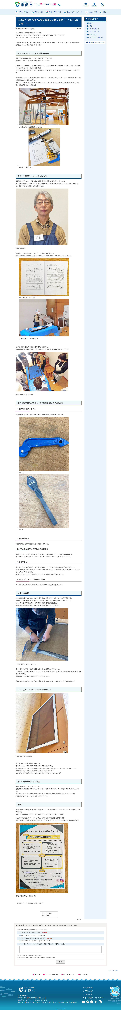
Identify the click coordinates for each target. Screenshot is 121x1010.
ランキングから (93, 34)
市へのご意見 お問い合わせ (93, 998)
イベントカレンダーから (95, 37)
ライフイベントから (94, 32)
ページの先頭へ (114, 970)
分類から (91, 26)
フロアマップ (88, 994)
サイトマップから (93, 29)
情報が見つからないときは (95, 42)
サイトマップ (83, 974)
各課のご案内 (88, 991)
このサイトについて (68, 974)
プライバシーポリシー (50, 974)
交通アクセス (88, 988)
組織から (91, 23)
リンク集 (36, 974)
